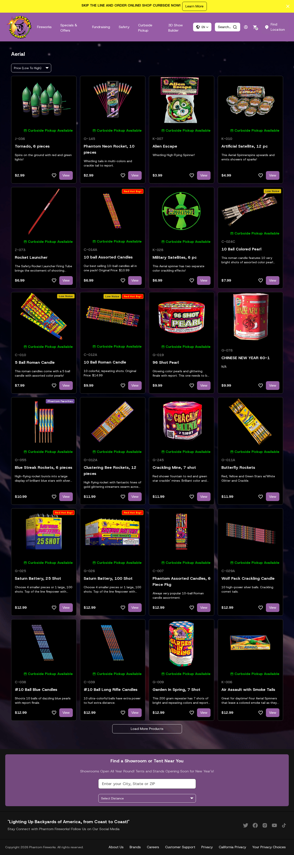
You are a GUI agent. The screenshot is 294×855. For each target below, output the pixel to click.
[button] (202, 27)
